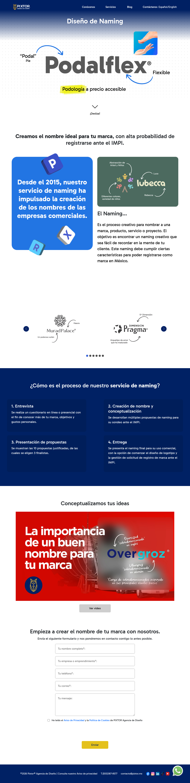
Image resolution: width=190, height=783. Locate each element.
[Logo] (21, 6)
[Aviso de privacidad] (49, 720)
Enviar (95, 744)
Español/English (168, 7)
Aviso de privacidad (87, 773)
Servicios (110, 7)
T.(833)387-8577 (109, 773)
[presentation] (95, 731)
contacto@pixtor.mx (131, 773)
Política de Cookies (99, 720)
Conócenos (88, 7)
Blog (129, 7)
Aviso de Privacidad (74, 720)
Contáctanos (150, 7)
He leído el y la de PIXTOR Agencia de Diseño (97, 720)
